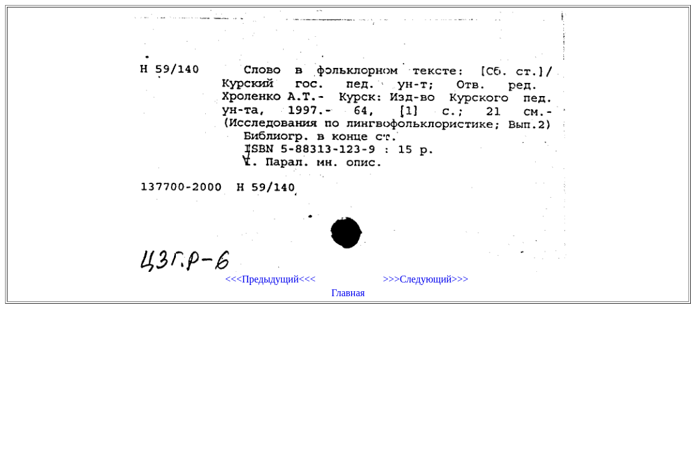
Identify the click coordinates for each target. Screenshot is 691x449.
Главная (348, 292)
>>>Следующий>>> (425, 279)
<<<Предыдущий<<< (270, 279)
